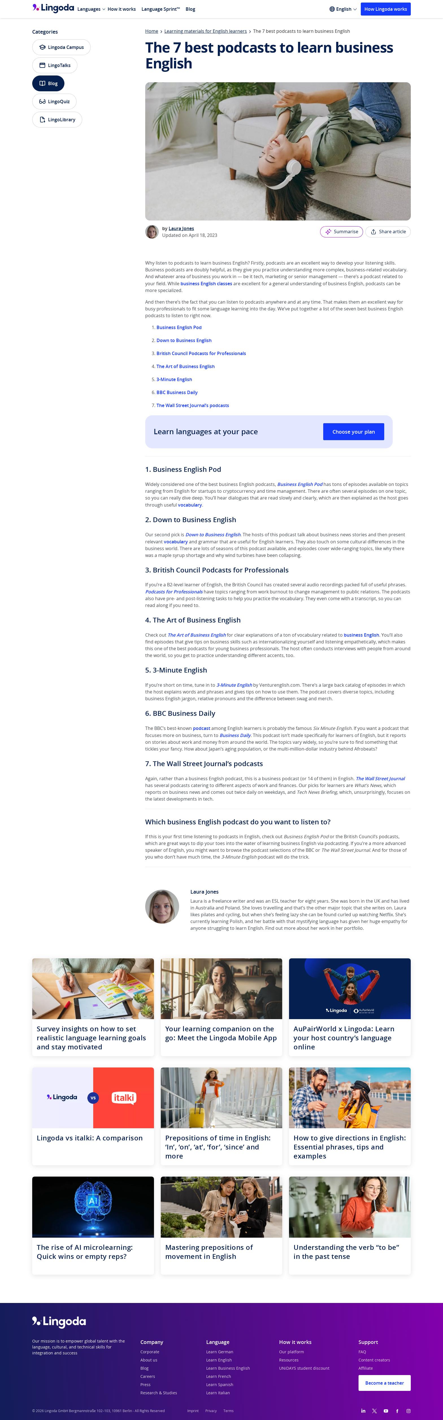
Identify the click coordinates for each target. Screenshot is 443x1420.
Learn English (219, 1360)
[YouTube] (385, 1410)
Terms (228, 1411)
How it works (122, 9)
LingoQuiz (54, 101)
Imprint (193, 1411)
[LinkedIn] (363, 1410)
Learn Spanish (219, 1385)
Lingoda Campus (61, 47)
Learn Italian (218, 1393)
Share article (388, 231)
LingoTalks (55, 65)
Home (151, 31)
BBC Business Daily (177, 392)
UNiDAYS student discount (304, 1369)
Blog (190, 9)
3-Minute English (174, 379)
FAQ (362, 1352)
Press (145, 1385)
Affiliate (366, 1369)
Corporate (149, 1352)
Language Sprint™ (161, 9)
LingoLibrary (57, 119)
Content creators (374, 1360)
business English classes (206, 283)
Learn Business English (228, 1369)
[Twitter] (374, 1410)
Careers (147, 1377)
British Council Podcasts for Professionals (201, 353)
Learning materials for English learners (205, 31)
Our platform (291, 1352)
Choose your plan (354, 431)
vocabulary (190, 505)
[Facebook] (397, 1410)
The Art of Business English (186, 366)
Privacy (211, 1411)
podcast (201, 728)
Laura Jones (181, 228)
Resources (289, 1360)
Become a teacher (384, 1383)
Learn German (219, 1352)
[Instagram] (408, 1410)
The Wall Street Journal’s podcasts (193, 405)
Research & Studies (158, 1393)
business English (361, 635)
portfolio (353, 928)
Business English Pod (179, 327)
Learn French (218, 1377)
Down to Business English (184, 340)
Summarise (341, 231)
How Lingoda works (385, 9)
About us (148, 1360)
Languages (89, 9)
